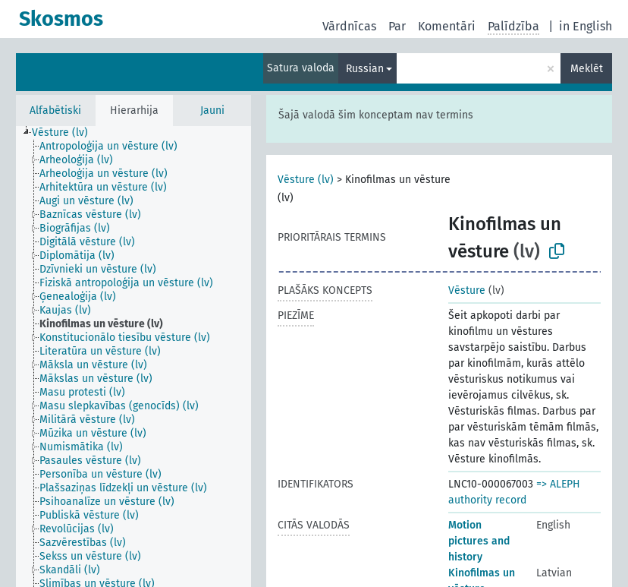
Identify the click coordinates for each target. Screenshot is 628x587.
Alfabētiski (55, 110)
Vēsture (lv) (306, 179)
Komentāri (447, 26)
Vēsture (466, 290)
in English (585, 26)
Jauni (212, 110)
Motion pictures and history (479, 541)
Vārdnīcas (349, 26)
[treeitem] (66, 133)
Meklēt (586, 68)
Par (397, 26)
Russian (365, 68)
